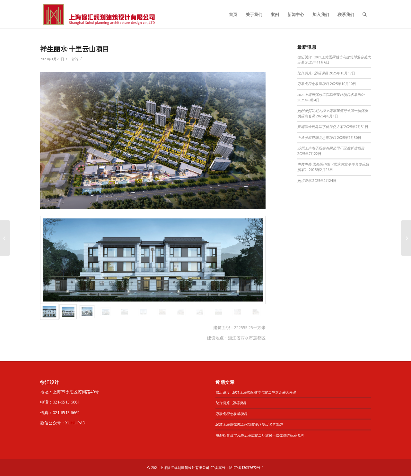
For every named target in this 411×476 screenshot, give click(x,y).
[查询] (364, 14)
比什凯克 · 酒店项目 (312, 73)
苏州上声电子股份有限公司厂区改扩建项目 (330, 148)
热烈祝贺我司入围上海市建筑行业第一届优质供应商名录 (259, 435)
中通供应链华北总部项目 (316, 138)
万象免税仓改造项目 (313, 84)
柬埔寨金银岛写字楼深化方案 (320, 127)
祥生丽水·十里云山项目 (74, 48)
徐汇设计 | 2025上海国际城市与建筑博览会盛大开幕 (255, 392)
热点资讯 (304, 181)
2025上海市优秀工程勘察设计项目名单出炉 (330, 95)
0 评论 (74, 59)
